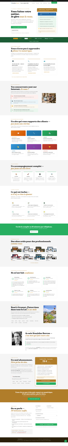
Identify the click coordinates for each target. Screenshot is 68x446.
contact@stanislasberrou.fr (47, 0)
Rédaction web (43, 440)
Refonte (30, 440)
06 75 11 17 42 (14, 432)
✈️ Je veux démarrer (46, 383)
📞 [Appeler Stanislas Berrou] (65, 441)
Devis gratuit (54, 2)
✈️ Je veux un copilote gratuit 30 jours (19, 27)
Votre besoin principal (39, 413)
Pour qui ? (21, 440)
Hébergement (34, 440)
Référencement (38, 440)
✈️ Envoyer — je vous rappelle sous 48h (46, 424)
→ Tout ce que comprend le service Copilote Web (19, 76)
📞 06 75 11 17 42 (54, 0)
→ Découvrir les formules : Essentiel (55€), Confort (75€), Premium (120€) (22, 219)
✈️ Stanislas (20, 3)
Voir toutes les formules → (46, 380)
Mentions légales (48, 440)
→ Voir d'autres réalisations (34, 262)
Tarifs (24, 440)
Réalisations (27, 440)
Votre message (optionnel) (40, 417)
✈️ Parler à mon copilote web (34, 398)
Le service (18, 440)
